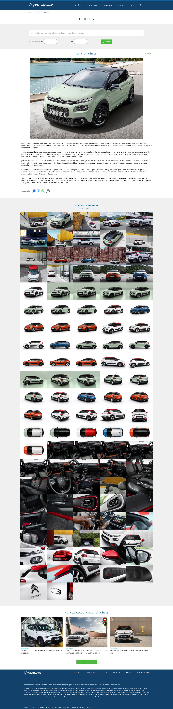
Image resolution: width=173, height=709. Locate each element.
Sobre (132, 5)
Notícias (78, 5)
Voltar (149, 52)
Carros (107, 5)
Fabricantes (93, 5)
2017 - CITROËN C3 (43, 12)
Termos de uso (143, 672)
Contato (120, 5)
